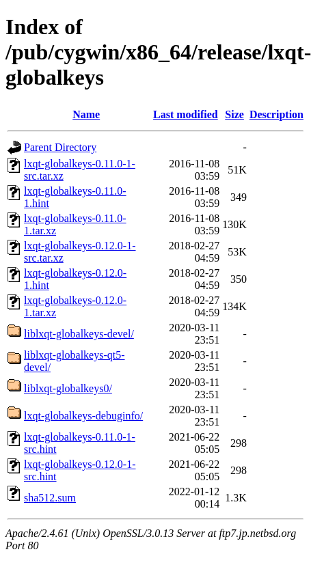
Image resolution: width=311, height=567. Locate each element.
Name (86, 114)
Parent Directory (60, 147)
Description (276, 114)
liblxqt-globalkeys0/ (68, 388)
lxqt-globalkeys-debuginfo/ (83, 415)
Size (234, 114)
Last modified (185, 114)
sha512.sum (50, 497)
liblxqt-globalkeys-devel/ (79, 334)
